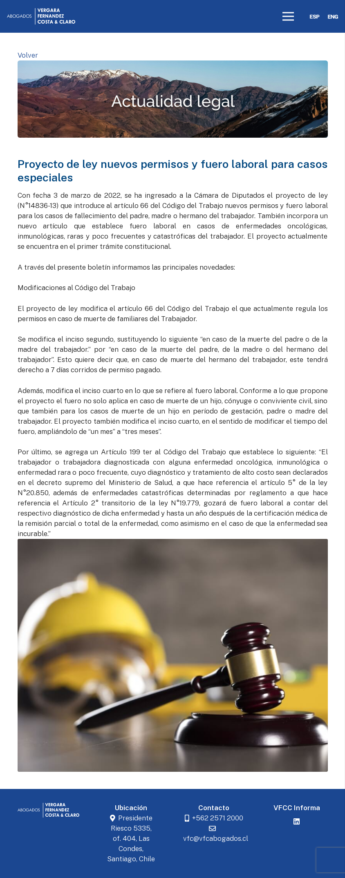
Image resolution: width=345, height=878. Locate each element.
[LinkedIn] (297, 822)
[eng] (333, 16)
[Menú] (288, 16)
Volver (28, 55)
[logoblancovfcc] (41, 16)
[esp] (314, 16)
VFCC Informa (296, 808)
